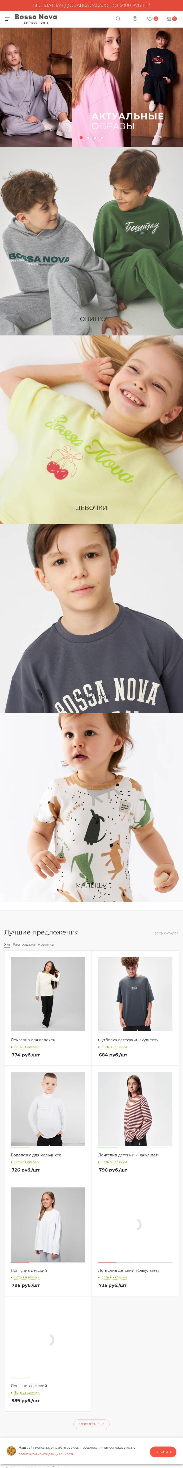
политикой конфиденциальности (46, 1454)
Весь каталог (167, 933)
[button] (81, 137)
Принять (164, 1452)
